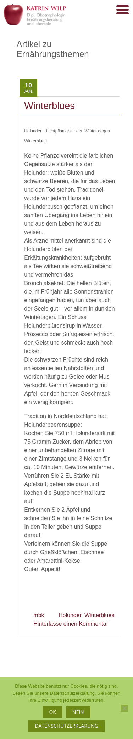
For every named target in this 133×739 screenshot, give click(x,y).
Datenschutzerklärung (66, 725)
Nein (78, 712)
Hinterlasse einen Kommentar (70, 624)
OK (52, 712)
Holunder (70, 615)
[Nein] (124, 708)
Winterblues (49, 106)
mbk (38, 615)
